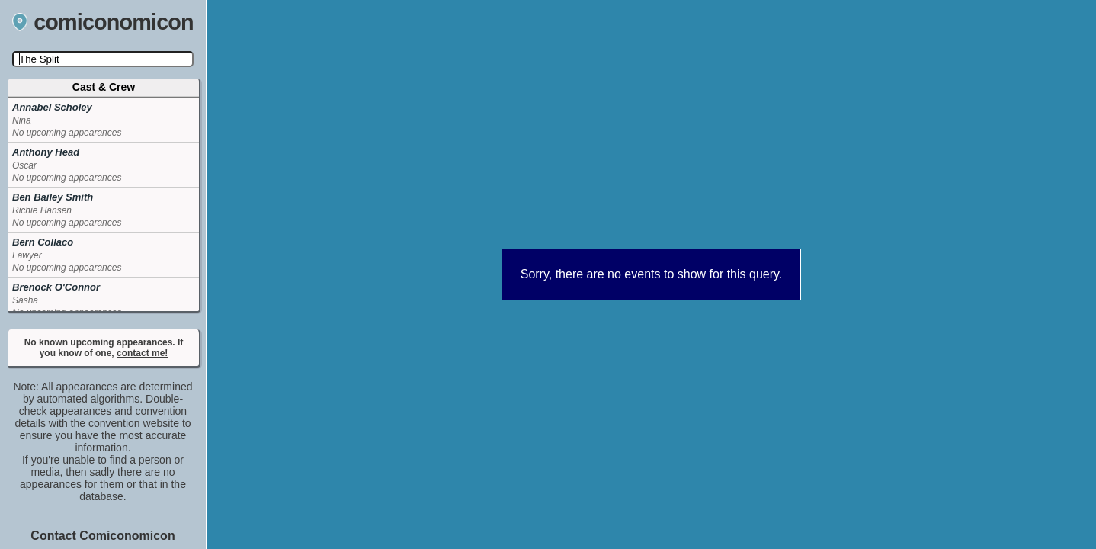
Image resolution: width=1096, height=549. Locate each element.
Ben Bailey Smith (52, 197)
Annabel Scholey (52, 107)
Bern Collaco (42, 242)
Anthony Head (45, 152)
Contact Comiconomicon (102, 535)
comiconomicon (103, 22)
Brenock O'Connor (56, 287)
